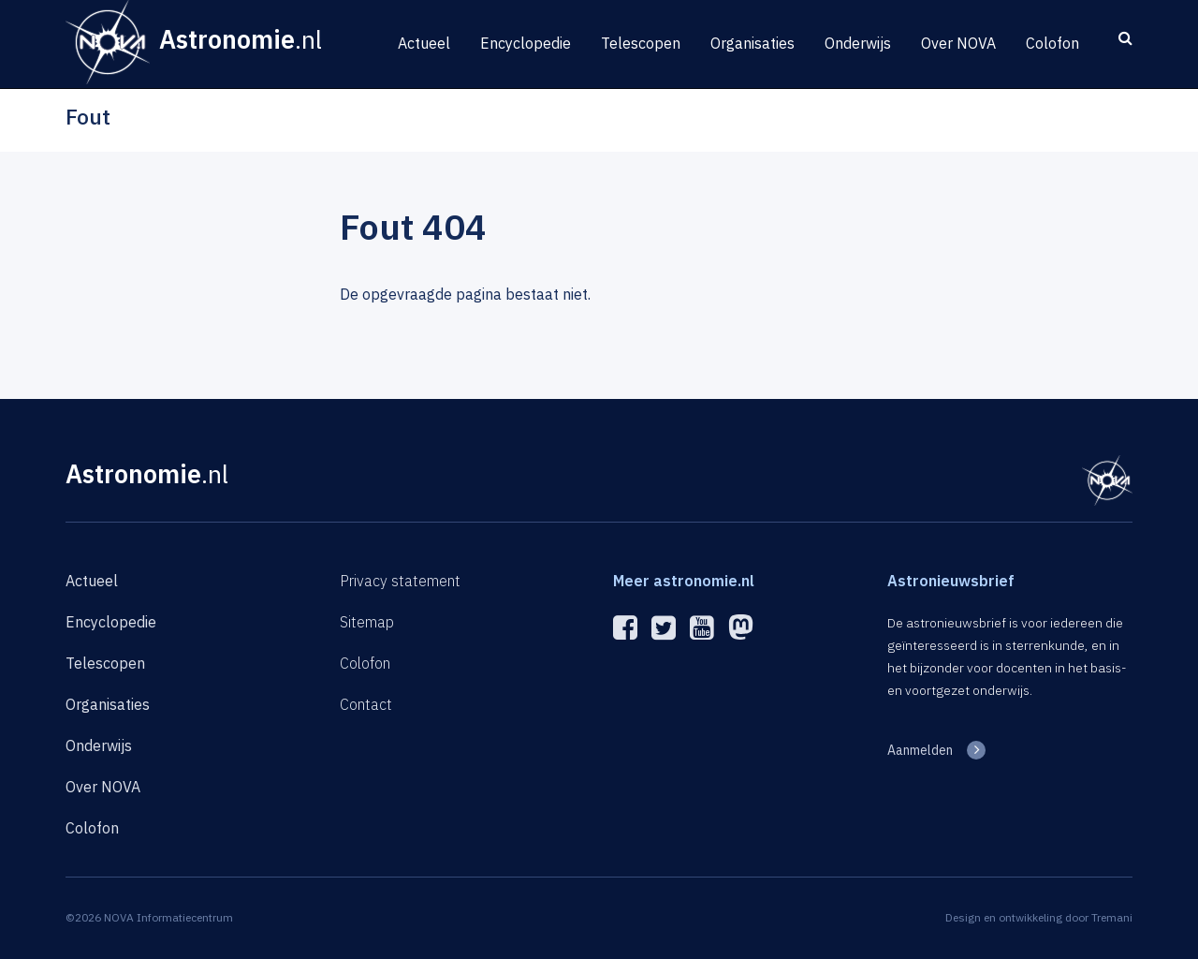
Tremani (1111, 917)
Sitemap (367, 621)
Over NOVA (958, 43)
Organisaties (752, 43)
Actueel (424, 43)
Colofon (1052, 43)
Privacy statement (400, 580)
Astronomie (147, 473)
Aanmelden (920, 750)
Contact (366, 704)
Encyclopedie (525, 43)
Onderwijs (858, 43)
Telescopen (640, 43)
